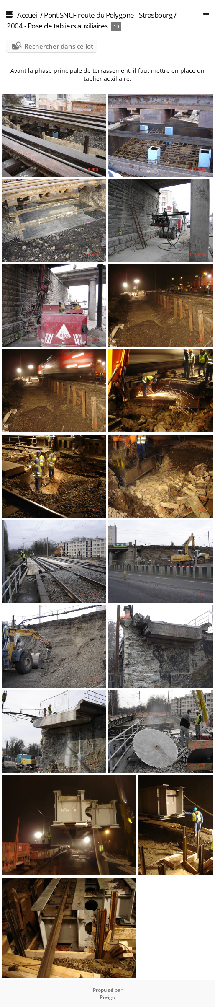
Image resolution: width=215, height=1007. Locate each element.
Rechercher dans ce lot (58, 46)
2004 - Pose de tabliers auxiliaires (57, 26)
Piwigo (107, 997)
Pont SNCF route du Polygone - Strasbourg (108, 15)
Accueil (28, 15)
